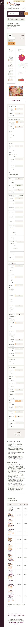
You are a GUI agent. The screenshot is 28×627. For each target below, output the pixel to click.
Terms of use (12, 622)
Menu (24, 8)
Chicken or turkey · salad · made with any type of (11, 584)
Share (22, 19)
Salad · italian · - (10, 566)
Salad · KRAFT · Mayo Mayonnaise (11, 523)
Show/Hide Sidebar (2, 3)
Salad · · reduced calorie (10, 548)
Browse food (16, 8)
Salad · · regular (10, 539)
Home (9, 614)
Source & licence (16, 100)
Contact (19, 615)
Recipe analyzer (7, 8)
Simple (18, 432)
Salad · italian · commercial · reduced (11, 557)
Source (14, 615)
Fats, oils (9, 28)
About (13, 614)
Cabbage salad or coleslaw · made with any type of (11, 574)
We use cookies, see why (19, 1)
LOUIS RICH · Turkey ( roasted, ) (11, 532)
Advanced (19, 434)
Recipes (18, 614)
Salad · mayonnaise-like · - (11, 515)
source (21, 458)
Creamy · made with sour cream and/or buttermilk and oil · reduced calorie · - (11, 596)
